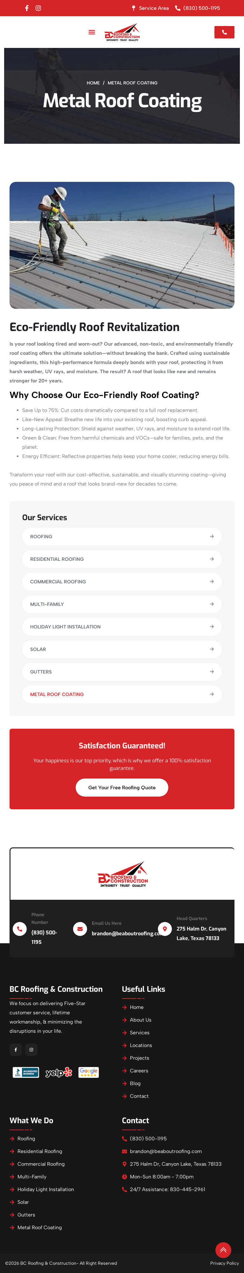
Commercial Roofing (58, 582)
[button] (91, 32)
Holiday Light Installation (65, 627)
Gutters (41, 672)
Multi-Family (47, 604)
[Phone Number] (20, 929)
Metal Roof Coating (57, 694)
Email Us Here (107, 923)
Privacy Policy (224, 1263)
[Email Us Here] (80, 929)
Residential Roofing (57, 559)
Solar (38, 649)
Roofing (41, 537)
